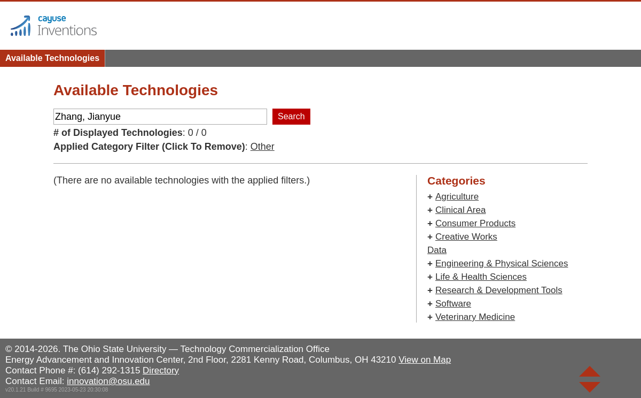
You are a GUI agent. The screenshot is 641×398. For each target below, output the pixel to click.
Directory (161, 370)
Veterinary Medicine (475, 317)
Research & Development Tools (498, 290)
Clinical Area (460, 210)
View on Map (424, 360)
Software (453, 303)
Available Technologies (52, 58)
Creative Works (466, 237)
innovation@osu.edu (108, 381)
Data (437, 250)
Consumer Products (475, 223)
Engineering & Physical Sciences (501, 263)
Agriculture (457, 197)
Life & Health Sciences (481, 277)
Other (263, 146)
